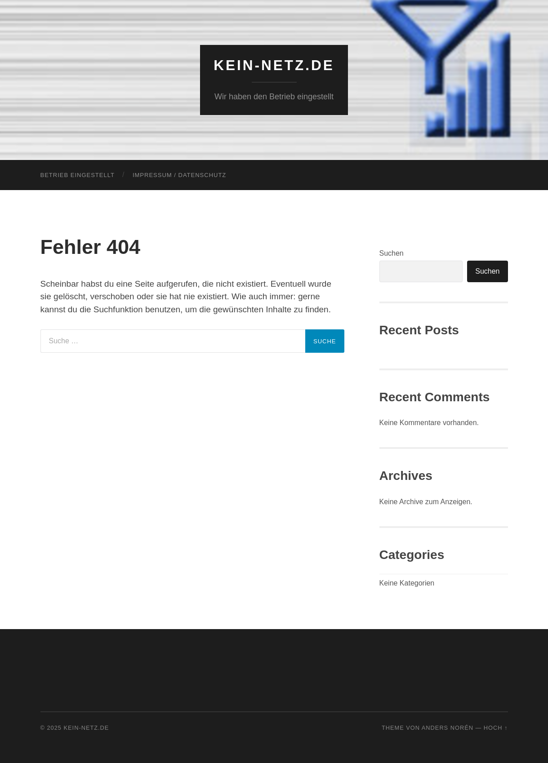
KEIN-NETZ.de (274, 65)
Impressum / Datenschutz (179, 175)
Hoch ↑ (496, 727)
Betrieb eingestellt (77, 175)
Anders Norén (447, 727)
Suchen (391, 253)
